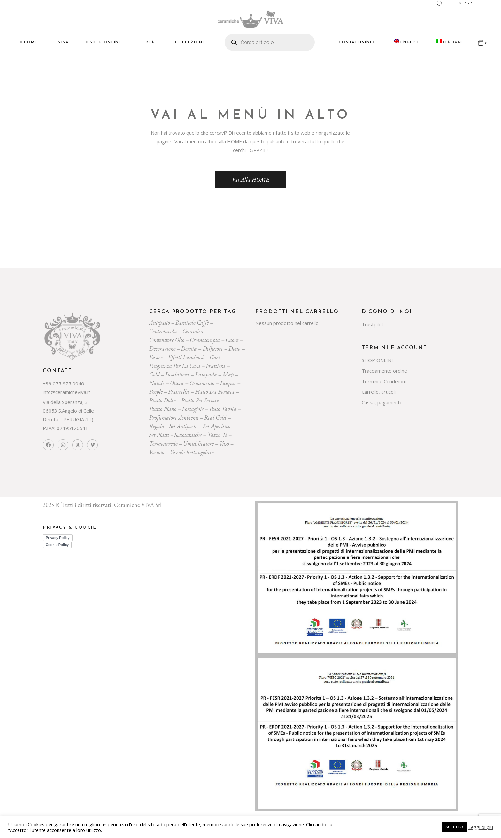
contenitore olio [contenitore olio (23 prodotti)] (166, 340)
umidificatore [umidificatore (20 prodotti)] (198, 443)
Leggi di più (480, 827)
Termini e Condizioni (384, 381)
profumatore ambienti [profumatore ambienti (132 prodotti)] (174, 417)
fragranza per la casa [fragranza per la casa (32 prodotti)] (174, 365)
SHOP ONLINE (378, 360)
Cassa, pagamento (382, 402)
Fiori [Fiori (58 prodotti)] (214, 357)
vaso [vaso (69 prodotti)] (224, 443)
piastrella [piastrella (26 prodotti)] (178, 391)
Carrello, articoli (379, 392)
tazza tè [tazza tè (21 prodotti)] (217, 435)
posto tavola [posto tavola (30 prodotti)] (222, 409)
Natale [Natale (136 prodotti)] (157, 383)
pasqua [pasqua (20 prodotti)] (228, 383)
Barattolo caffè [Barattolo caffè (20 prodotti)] (192, 322)
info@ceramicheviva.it (66, 392)
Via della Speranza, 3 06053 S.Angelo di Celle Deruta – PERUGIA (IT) (68, 411)
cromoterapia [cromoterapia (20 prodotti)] (205, 340)
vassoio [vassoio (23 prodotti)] (156, 452)
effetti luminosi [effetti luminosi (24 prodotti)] (186, 357)
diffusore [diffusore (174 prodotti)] (213, 348)
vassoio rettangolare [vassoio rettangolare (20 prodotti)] (192, 452)
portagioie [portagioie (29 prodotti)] (193, 409)
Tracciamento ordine (384, 371)
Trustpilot (372, 324)
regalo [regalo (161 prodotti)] (156, 426)
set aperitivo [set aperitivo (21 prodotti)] (216, 426)
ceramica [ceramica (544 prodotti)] (193, 331)
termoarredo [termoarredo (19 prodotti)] (163, 443)
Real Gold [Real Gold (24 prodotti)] (215, 417)
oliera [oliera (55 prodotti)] (177, 383)
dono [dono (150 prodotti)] (234, 348)
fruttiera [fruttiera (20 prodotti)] (215, 365)
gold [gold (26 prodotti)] (154, 374)
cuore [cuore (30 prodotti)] (232, 340)
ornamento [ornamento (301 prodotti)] (201, 383)
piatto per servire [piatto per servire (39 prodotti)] (200, 400)
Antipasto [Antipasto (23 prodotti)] (159, 322)
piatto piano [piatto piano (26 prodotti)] (162, 409)
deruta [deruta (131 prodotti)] (189, 348)
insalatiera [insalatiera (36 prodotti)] (177, 374)
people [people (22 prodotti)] (156, 391)
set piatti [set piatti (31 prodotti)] (159, 435)
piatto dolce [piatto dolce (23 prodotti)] (162, 400)
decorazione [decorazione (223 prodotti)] (162, 348)
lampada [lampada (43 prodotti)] (206, 374)
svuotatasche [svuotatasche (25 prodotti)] (188, 435)
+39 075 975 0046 (63, 383)
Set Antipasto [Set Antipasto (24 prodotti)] (183, 426)
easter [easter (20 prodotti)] (156, 357)
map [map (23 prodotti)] (228, 374)
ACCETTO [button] (454, 827)
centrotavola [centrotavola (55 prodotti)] (163, 331)
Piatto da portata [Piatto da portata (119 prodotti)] (215, 391)
